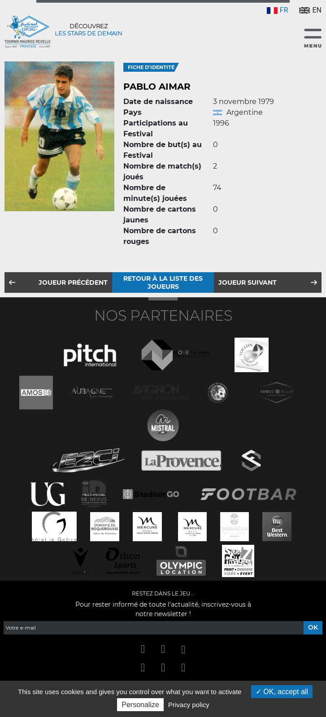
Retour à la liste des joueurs (163, 282)
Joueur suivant (247, 282)
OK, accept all (282, 691)
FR (277, 10)
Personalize (140, 704)
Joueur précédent (73, 282)
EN (310, 10)
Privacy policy (188, 704)
